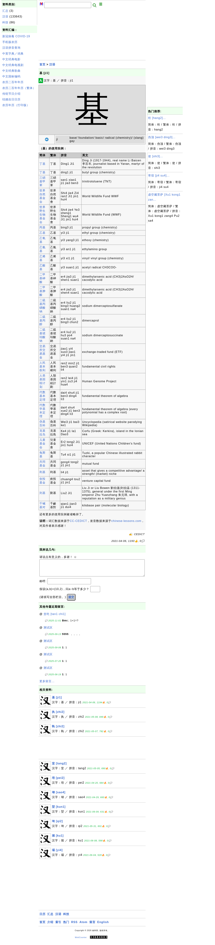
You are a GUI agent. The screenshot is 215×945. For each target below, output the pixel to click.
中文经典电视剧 (13, 65)
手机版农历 (9, 42)
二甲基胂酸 (42, 291)
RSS (74, 925)
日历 (42, 917)
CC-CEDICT (78, 520)
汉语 (5, 16)
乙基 (42, 232)
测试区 (48, 631)
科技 (5, 22)
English (103, 925)
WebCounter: (81, 941)
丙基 (42, 227)
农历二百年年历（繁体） (19, 88)
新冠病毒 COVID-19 (16, 36)
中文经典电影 (11, 59)
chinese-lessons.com (126, 520)
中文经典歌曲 (11, 70)
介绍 (50, 925)
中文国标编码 (11, 76)
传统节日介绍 (11, 93)
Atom (83, 925)
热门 (66, 925)
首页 (42, 64)
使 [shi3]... (155, 156)
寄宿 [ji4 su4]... (159, 175)
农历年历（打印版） (16, 105)
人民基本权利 (42, 366)
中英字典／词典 (13, 53)
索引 (58, 925)
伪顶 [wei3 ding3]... (161, 137)
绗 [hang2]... (157, 117)
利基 (42, 472)
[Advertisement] (19, 161)
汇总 (5, 10)
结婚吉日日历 (11, 99)
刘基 (42, 492)
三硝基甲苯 (42, 181)
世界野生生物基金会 (42, 215)
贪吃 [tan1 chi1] (55, 617)
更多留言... (46, 684)
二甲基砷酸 (42, 278)
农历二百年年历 (13, 82)
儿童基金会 (42, 443)
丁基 (42, 163)
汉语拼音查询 (11, 47)
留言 (92, 925)
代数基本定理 (42, 396)
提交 (71, 600)
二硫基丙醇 (42, 320)
